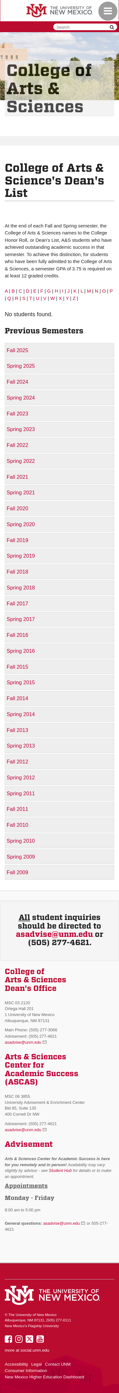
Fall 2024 (17, 382)
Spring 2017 (21, 619)
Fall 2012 (17, 761)
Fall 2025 (17, 350)
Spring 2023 (21, 429)
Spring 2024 (21, 397)
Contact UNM (58, 1364)
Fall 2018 (17, 572)
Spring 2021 (21, 492)
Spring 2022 (21, 461)
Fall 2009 (17, 872)
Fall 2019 (17, 540)
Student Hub (60, 1170)
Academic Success (41, 1073)
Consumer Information (26, 1370)
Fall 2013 (17, 730)
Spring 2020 (21, 524)
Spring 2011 (21, 793)
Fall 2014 (17, 698)
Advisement (29, 1144)
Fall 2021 (17, 477)
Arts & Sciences (35, 1056)
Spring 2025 (21, 366)
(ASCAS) (21, 1081)
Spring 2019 (21, 556)
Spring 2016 (21, 651)
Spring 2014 (21, 714)
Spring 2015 (21, 682)
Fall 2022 (17, 445)
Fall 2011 (17, 809)
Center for (24, 1065)
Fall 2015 (17, 667)
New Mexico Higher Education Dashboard (44, 1377)
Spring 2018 (21, 587)
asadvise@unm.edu (54, 934)
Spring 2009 (21, 857)
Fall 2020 (17, 508)
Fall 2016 (17, 635)
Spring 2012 (21, 777)
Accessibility (16, 1364)
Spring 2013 (21, 746)
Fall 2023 (17, 413)
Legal (36, 1364)
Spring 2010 (21, 841)
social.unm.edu (35, 1350)
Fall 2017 (17, 603)
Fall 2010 (17, 825)
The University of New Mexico (59, 11)
